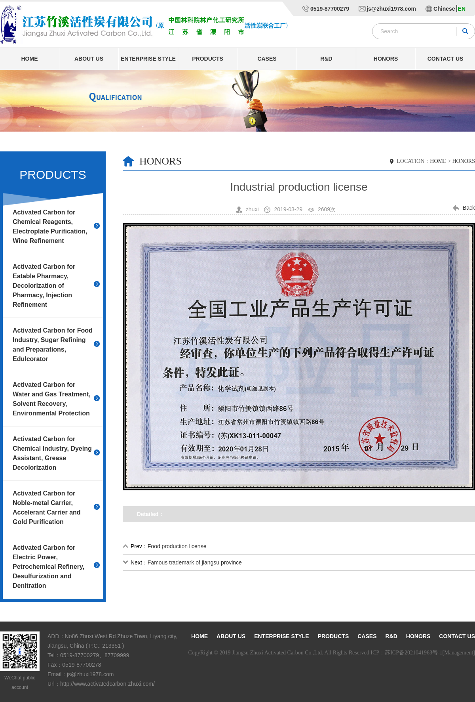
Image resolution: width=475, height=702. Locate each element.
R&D (326, 58)
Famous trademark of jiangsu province (195, 562)
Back (469, 208)
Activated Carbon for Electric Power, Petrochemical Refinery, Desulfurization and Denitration (48, 566)
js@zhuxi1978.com (391, 9)
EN (462, 9)
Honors (386, 58)
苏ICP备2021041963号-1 (413, 653)
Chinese (444, 9)
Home (29, 58)
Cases (266, 58)
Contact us (446, 58)
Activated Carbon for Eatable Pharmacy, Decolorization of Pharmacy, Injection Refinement (44, 285)
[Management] (459, 653)
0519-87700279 (329, 9)
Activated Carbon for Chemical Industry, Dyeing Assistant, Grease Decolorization (52, 453)
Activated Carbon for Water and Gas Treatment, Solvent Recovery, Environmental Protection (52, 399)
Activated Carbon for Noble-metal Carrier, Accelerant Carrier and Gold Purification (47, 507)
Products (207, 58)
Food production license (177, 546)
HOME (438, 161)
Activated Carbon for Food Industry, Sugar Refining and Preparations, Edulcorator (53, 344)
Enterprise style (148, 58)
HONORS (463, 161)
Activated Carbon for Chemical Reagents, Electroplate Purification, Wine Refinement (50, 226)
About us (88, 58)
